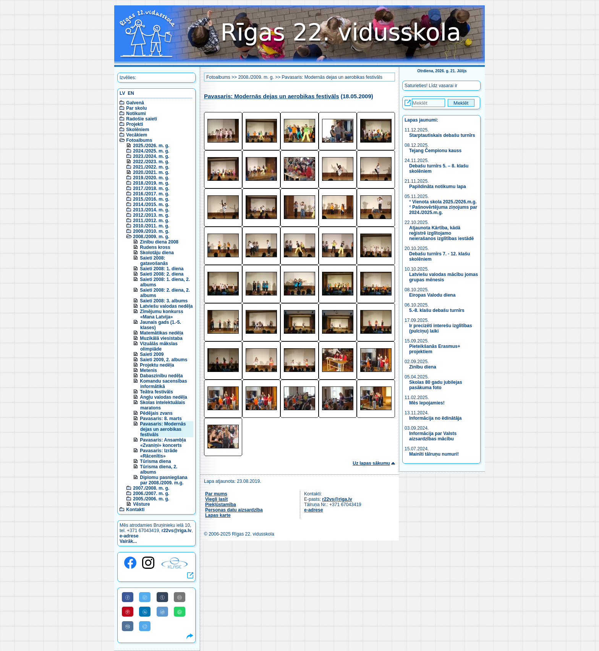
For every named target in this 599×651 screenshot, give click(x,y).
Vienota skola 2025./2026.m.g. (444, 202)
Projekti (134, 124)
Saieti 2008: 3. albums (164, 301)
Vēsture (141, 504)
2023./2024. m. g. (151, 156)
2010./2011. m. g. (151, 226)
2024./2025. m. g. (151, 151)
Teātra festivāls (156, 391)
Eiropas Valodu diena (432, 295)
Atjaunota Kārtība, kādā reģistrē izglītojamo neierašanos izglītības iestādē (441, 233)
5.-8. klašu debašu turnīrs (437, 310)
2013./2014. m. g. (151, 210)
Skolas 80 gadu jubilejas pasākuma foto (435, 385)
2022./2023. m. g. (151, 161)
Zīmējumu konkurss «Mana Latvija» (161, 314)
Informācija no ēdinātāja (435, 418)
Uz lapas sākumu (371, 463)
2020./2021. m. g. (151, 172)
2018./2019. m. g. (151, 183)
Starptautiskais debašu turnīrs (442, 135)
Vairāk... (128, 541)
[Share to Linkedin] (145, 612)
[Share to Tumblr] (162, 597)
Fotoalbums (139, 140)
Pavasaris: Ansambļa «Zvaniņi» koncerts (163, 442)
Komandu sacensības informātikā (163, 383)
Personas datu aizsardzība (234, 510)
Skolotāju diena (157, 252)
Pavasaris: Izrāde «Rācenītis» (158, 453)
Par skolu (136, 108)
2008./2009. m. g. (151, 236)
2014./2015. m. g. (151, 204)
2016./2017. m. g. (151, 193)
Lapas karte (218, 515)
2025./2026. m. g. (151, 145)
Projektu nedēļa (157, 365)
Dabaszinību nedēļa (161, 375)
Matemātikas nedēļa (161, 333)
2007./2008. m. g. (151, 488)
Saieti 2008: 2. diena (161, 274)
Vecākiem (136, 135)
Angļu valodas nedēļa (163, 397)
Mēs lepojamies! (427, 403)
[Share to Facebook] (127, 597)
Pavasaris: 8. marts (160, 418)
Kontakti (135, 509)
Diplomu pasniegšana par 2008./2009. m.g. (163, 480)
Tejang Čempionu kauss (435, 150)
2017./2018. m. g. (151, 188)
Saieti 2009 (152, 354)
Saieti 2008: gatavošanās (154, 260)
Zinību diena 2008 (159, 242)
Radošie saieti (141, 119)
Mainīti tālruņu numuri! (434, 454)
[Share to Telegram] (145, 626)
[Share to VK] (127, 626)
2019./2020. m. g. (151, 177)
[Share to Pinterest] (127, 612)
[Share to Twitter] (145, 597)
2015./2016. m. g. (151, 199)
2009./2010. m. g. (151, 231)
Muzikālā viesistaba (161, 338)
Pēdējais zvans (156, 413)
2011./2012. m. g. (151, 220)
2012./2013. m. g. (151, 215)
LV (122, 93)
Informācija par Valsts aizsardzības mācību (433, 436)
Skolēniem (137, 129)
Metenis (148, 370)
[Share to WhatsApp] (179, 612)
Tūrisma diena (155, 461)
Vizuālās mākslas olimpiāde (159, 346)
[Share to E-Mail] (179, 597)
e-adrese (129, 536)
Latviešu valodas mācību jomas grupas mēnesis (443, 277)
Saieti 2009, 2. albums (163, 359)
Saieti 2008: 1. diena (161, 268)
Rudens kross (155, 247)
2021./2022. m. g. (151, 167)
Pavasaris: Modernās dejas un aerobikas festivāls (163, 429)
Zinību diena (422, 367)
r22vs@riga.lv (176, 530)
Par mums (216, 494)
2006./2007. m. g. (151, 493)
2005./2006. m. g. (151, 499)
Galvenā (135, 103)
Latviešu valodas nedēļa (166, 306)
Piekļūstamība (220, 504)
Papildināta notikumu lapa (437, 186)
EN (131, 93)
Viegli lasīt (216, 499)
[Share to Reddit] (162, 612)
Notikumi (136, 113)
